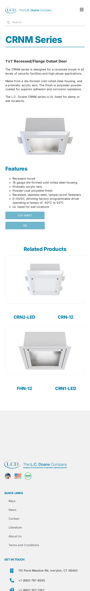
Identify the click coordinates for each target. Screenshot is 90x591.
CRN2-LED (24, 317)
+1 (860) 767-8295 (31, 580)
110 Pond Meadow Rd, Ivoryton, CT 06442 (48, 570)
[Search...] (45, 22)
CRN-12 (65, 317)
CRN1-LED (65, 388)
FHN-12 (24, 388)
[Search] (8, 22)
